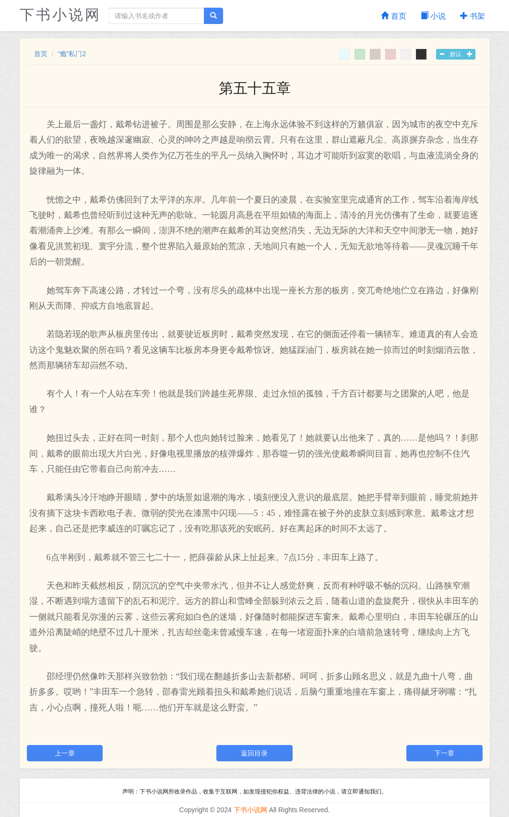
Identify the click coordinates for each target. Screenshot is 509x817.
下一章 (444, 753)
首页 (393, 16)
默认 (456, 54)
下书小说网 (60, 15)
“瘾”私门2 (72, 54)
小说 (433, 16)
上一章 (65, 753)
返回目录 (254, 753)
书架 (472, 16)
